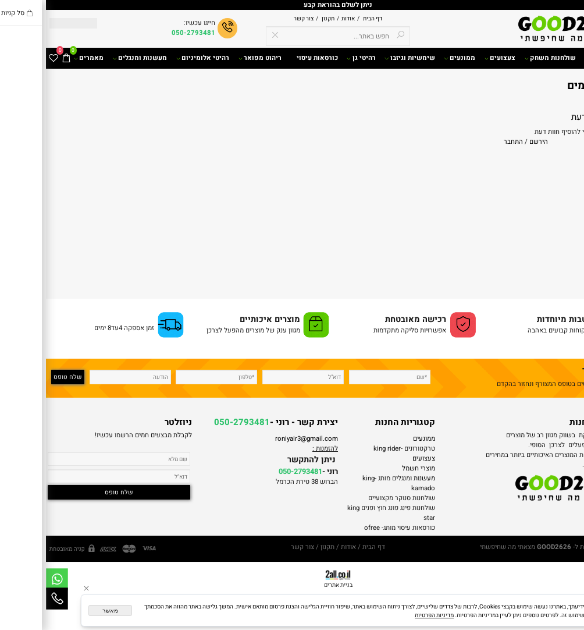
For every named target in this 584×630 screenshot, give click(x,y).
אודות (301, 18)
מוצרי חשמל (372, 468)
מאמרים (43, 58)
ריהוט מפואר (214, 58)
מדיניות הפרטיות (388, 615)
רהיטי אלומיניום (156, 58)
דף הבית (326, 18)
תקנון (282, 18)
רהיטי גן (315, 58)
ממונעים (413, 58)
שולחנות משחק (504, 58)
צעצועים (454, 58)
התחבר (467, 142)
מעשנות (378, 478)
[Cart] (20, 58)
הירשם (492, 142)
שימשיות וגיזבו (364, 58)
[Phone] (11, 598)
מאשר (64, 610)
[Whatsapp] (11, 579)
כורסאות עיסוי (271, 58)
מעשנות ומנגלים (94, 58)
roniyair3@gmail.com (260, 439)
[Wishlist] (7, 58)
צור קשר (258, 18)
